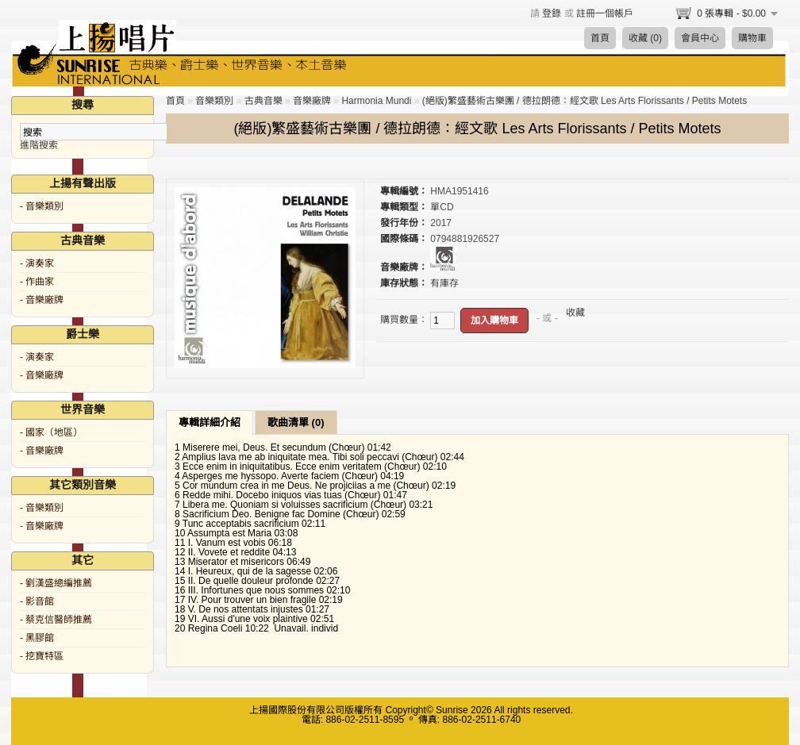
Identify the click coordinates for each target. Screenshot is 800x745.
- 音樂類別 (41, 206)
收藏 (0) (645, 38)
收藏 (575, 312)
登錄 (551, 13)
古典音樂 (263, 100)
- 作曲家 (37, 281)
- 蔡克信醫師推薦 (56, 619)
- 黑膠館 (37, 637)
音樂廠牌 (312, 100)
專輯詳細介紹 (209, 422)
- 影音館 (37, 601)
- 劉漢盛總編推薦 (56, 583)
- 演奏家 (37, 263)
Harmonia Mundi (376, 100)
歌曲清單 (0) (296, 422)
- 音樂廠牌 (41, 299)
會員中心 (700, 38)
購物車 (752, 38)
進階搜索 (39, 145)
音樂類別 (214, 100)
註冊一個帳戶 (604, 13)
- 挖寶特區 (41, 656)
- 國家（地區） (51, 432)
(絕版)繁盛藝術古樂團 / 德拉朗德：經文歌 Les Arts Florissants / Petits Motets (584, 100)
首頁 (600, 38)
